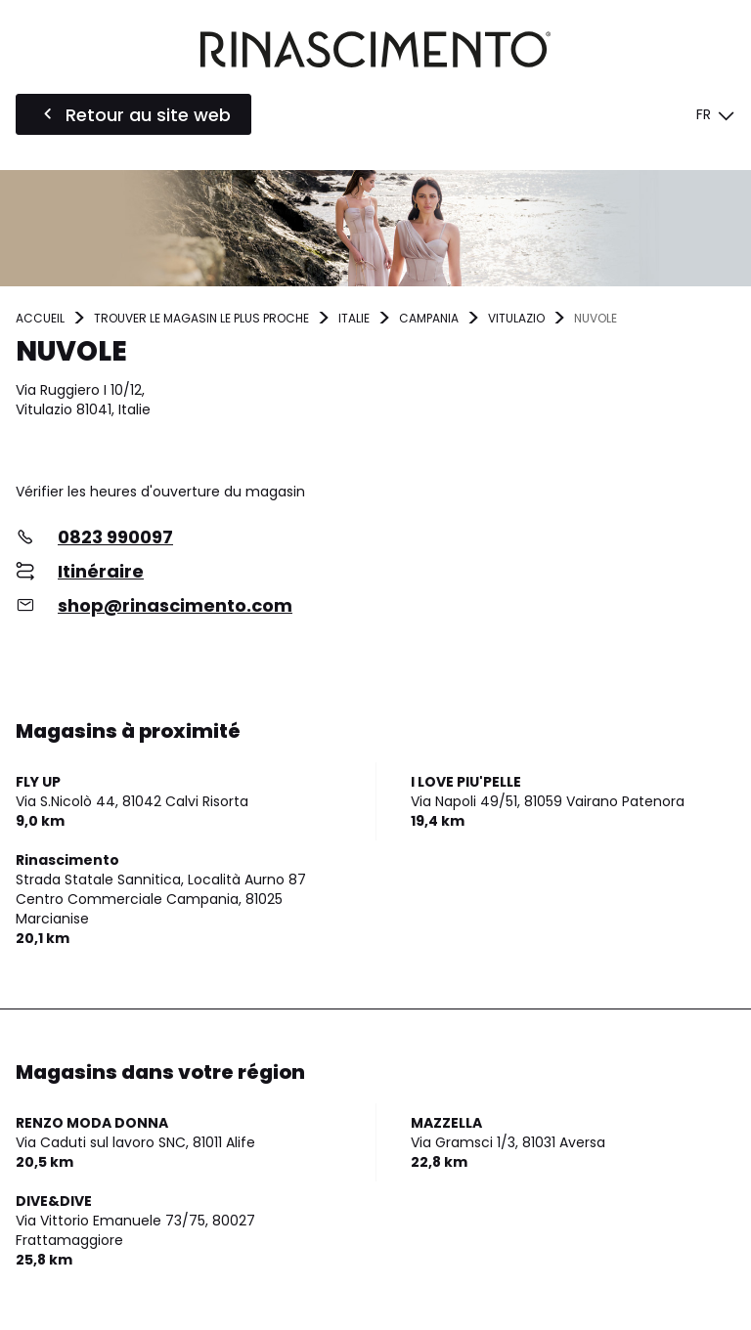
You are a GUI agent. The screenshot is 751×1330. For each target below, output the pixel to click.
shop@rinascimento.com (175, 605)
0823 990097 (115, 537)
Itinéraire (101, 571)
